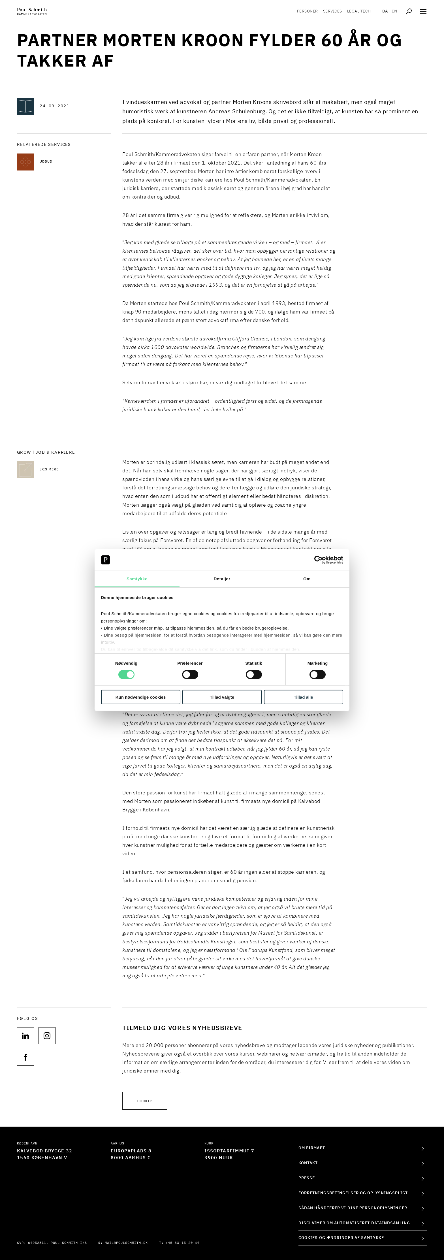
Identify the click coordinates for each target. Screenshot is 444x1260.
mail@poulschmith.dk (126, 1243)
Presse (306, 1178)
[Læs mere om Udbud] (75, 161)
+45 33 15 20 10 (183, 1243)
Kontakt (308, 1163)
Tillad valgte (222, 697)
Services (330, 11)
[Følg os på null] (25, 1035)
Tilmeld (145, 1100)
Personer (305, 11)
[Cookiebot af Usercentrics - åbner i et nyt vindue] (318, 560)
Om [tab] (307, 578)
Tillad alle (303, 697)
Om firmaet (311, 1148)
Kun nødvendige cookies (141, 697)
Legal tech (357, 11)
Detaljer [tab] (222, 578)
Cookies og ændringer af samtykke (341, 1238)
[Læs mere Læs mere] (75, 469)
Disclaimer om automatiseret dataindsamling (354, 1223)
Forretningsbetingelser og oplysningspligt (353, 1193)
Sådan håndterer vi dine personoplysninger (352, 1208)
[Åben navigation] (423, 11)
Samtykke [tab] (137, 578)
